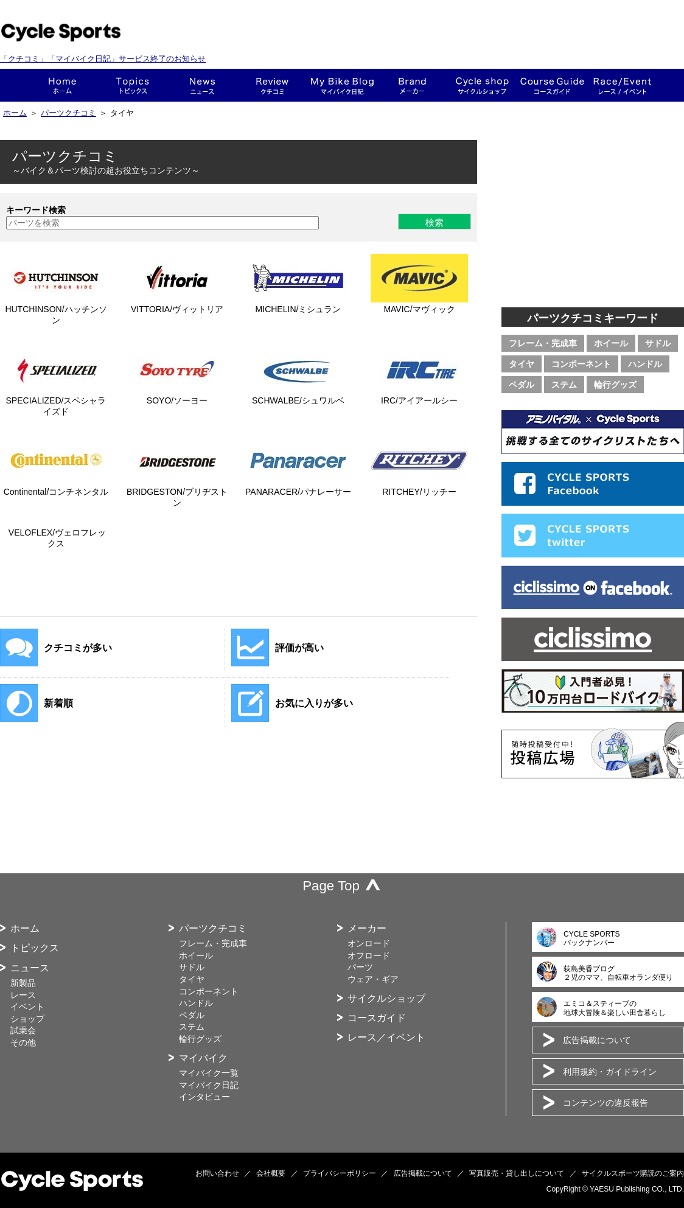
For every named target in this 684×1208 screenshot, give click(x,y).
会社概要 (270, 1173)
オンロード (368, 943)
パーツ (360, 967)
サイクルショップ (386, 998)
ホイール (611, 343)
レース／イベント (386, 1037)
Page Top (331, 885)
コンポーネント (581, 364)
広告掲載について (597, 1040)
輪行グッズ (615, 384)
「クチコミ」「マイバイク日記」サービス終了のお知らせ (103, 58)
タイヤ (521, 364)
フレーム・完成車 (543, 343)
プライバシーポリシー (339, 1173)
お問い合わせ (217, 1173)
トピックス (132, 85)
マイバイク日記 (209, 1085)
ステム (564, 384)
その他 (23, 1042)
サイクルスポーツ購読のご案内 (633, 1173)
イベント (27, 1006)
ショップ (482, 85)
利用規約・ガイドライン (610, 1072)
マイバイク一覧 (209, 1073)
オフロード (368, 955)
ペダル (521, 384)
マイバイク (203, 1058)
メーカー (412, 85)
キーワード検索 (36, 210)
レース (23, 995)
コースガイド (552, 85)
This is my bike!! (342, 85)
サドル (658, 343)
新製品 (23, 983)
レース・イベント (622, 85)
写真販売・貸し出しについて (516, 1173)
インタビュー (204, 1097)
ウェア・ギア (373, 979)
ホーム (62, 85)
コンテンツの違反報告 (605, 1103)
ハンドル (645, 364)
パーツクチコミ (68, 113)
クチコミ (272, 85)
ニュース (202, 85)
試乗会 (23, 1030)
